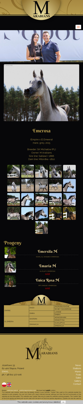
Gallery (77, 381)
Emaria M (47, 266)
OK (63, 402)
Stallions (77, 368)
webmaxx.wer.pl (12, 390)
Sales (78, 377)
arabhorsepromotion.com (27, 390)
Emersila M (47, 251)
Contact (77, 384)
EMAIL (5, 371)
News (78, 365)
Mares (78, 371)
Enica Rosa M (47, 280)
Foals (78, 374)
